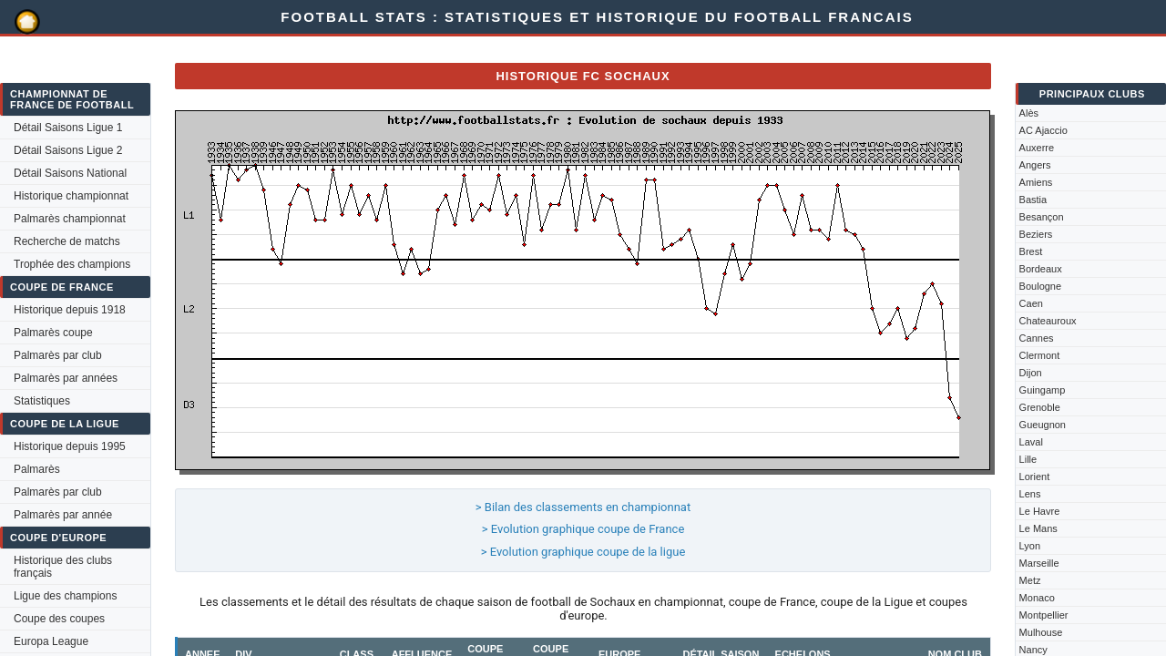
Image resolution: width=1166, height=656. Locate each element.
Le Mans (1038, 528)
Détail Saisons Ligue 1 (68, 127)
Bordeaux (1040, 268)
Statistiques (42, 401)
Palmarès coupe (53, 332)
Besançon (1041, 216)
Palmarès (37, 469)
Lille (1028, 459)
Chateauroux (1048, 320)
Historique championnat (71, 196)
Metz (1030, 580)
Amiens (1036, 182)
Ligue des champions (65, 595)
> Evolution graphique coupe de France (583, 529)
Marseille (1039, 563)
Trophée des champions (72, 264)
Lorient (1034, 476)
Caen (1031, 303)
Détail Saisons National (70, 173)
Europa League (51, 641)
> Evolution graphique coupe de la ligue (583, 552)
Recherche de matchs (67, 241)
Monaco (1037, 597)
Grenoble (1039, 407)
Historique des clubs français (63, 566)
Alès (1028, 113)
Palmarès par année (63, 514)
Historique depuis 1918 (70, 309)
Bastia (1033, 199)
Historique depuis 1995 (70, 446)
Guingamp (1042, 389)
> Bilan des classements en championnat (583, 507)
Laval (1031, 441)
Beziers (1036, 234)
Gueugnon (1042, 424)
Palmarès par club (58, 355)
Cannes (1036, 338)
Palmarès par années (66, 378)
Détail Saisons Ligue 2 (68, 150)
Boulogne (1040, 286)
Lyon (1029, 545)
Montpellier (1044, 615)
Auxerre (1037, 147)
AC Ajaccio (1043, 130)
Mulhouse (1041, 632)
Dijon (1030, 372)
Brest (1031, 251)
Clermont (1039, 355)
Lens (1030, 493)
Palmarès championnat (70, 218)
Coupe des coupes (59, 618)
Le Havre (1039, 511)
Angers (1035, 164)
